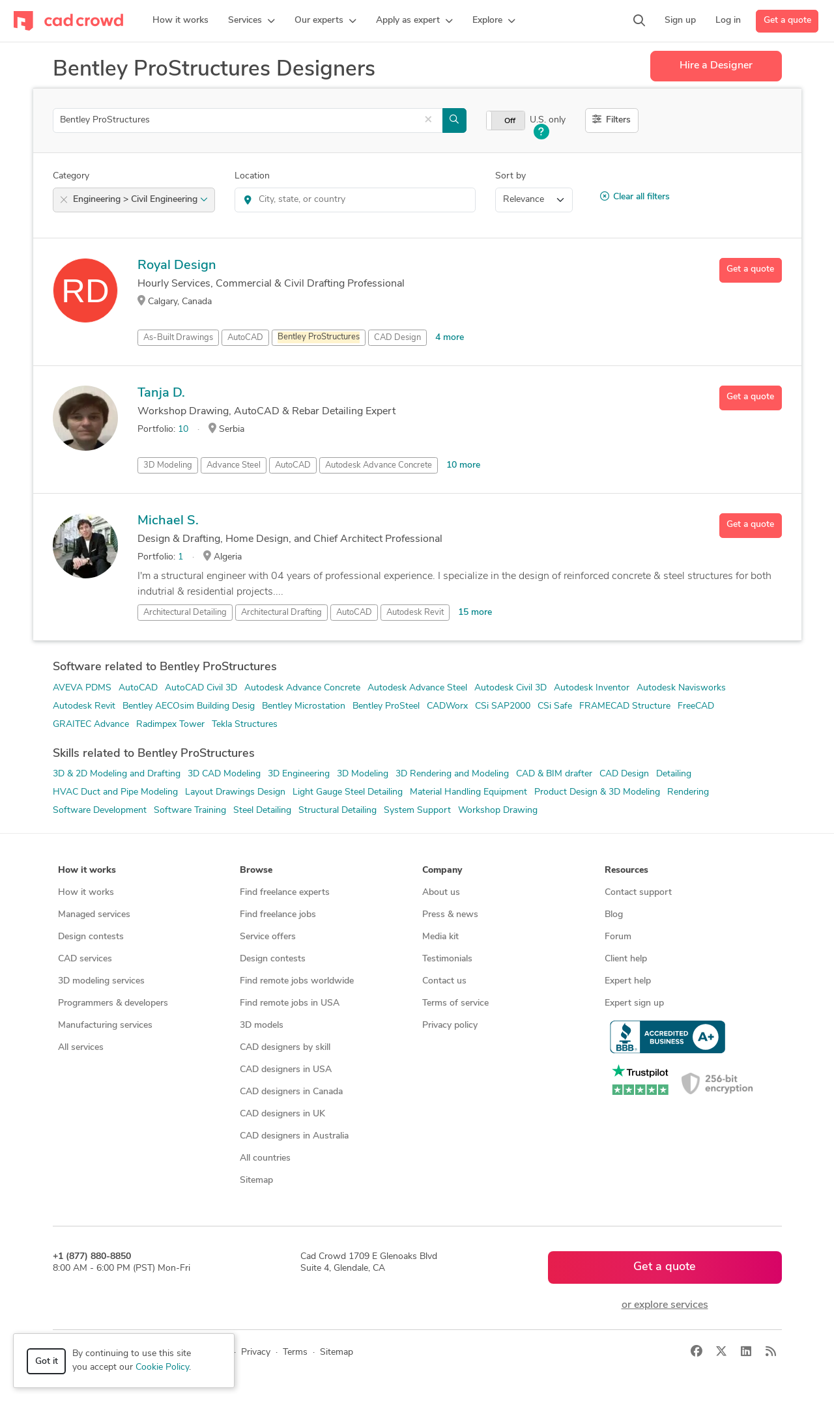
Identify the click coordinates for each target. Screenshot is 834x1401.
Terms (295, 1352)
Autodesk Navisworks (681, 688)
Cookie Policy (162, 1367)
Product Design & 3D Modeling (597, 792)
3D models (261, 1025)
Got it (46, 1361)
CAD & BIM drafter (554, 774)
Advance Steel (234, 465)
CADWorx (447, 706)
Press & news (450, 915)
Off (509, 121)
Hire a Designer (716, 66)
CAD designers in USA (286, 1070)
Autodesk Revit (415, 612)
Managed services (94, 915)
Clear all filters (635, 196)
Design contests (91, 937)
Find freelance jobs (278, 915)
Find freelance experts (285, 893)
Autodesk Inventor (591, 688)
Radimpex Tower (170, 724)
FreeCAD (696, 706)
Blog (614, 915)
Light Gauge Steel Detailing (348, 792)
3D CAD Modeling (224, 774)
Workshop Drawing (498, 810)
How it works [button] (87, 870)
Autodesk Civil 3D (510, 688)
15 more (475, 612)
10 (183, 429)
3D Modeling (167, 465)
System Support (417, 810)
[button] (251, 21)
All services (81, 1048)
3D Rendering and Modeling (452, 774)
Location (252, 176)
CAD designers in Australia (294, 1136)
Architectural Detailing (185, 612)
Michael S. (168, 521)
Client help (626, 959)
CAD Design (397, 337)
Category (71, 176)
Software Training (190, 810)
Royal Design (176, 265)
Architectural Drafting (281, 612)
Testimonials (447, 959)
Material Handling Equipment (468, 792)
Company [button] (442, 870)
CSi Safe (555, 706)
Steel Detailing (262, 810)
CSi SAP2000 (502, 706)
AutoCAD (245, 337)
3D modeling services (101, 981)
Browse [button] (256, 870)
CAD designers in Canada (291, 1092)
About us (441, 893)
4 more (449, 338)
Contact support (638, 893)
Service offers (268, 937)
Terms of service (455, 1003)
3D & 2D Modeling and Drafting (116, 774)
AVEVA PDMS (82, 688)
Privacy (255, 1352)
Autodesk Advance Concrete (378, 465)
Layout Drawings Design (235, 792)
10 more (463, 465)
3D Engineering (299, 774)
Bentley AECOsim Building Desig (188, 706)
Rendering (688, 792)
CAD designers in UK (282, 1114)
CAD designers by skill (285, 1048)
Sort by (510, 176)
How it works (86, 893)
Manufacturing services (105, 1025)
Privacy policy (450, 1025)
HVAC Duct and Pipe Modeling (115, 792)
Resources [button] (626, 870)
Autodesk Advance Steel (417, 688)
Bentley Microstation (303, 706)
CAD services (85, 959)
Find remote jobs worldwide (297, 981)
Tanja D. (161, 393)
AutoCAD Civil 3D (201, 688)
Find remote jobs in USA (289, 1003)
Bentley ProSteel (386, 706)
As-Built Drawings (178, 337)
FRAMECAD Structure (624, 706)
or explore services (665, 1305)
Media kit (440, 937)
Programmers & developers (113, 1003)
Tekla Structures (245, 724)
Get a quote (787, 20)
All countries (265, 1158)
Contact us (444, 981)
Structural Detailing (337, 810)
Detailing (673, 774)
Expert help (628, 981)
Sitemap (256, 1180)
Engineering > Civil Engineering (140, 200)
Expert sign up (634, 1003)
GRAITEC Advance (91, 724)
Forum (618, 937)
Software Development (100, 810)
